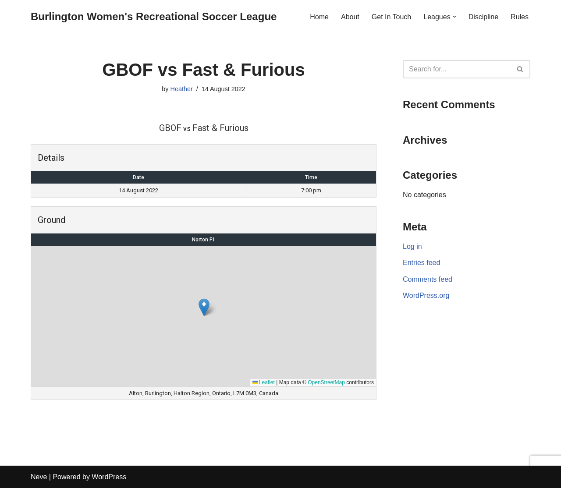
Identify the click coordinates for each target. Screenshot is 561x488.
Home (319, 17)
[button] (454, 16)
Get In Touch (391, 17)
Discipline (483, 17)
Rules (520, 17)
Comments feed (427, 279)
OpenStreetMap (326, 382)
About (350, 17)
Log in (412, 246)
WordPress (109, 477)
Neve (39, 477)
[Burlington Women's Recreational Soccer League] (154, 17)
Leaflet (263, 382)
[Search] (457, 69)
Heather (181, 88)
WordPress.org (426, 295)
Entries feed (421, 262)
